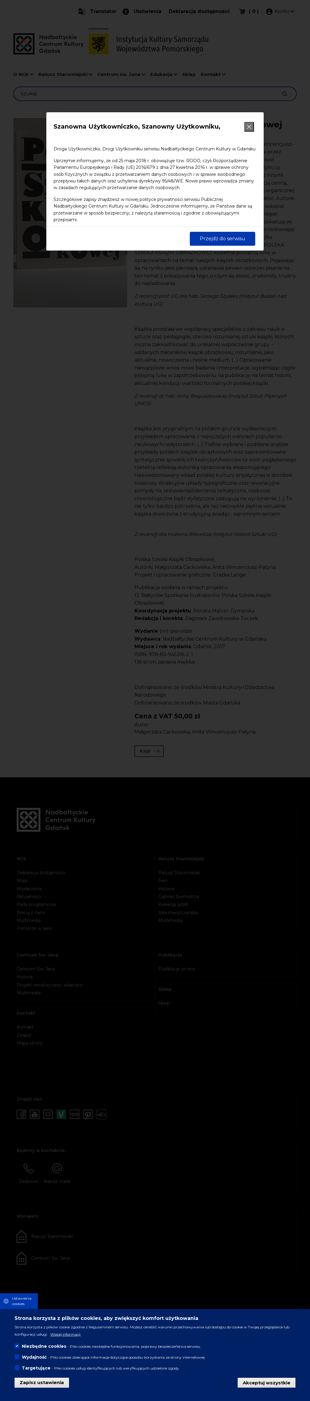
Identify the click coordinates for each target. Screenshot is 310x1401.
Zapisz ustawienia (42, 1382)
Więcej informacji (65, 1334)
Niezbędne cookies (44, 1346)
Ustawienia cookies (21, 1301)
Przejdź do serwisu (222, 238)
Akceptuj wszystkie (266, 1382)
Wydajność (34, 1357)
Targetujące (36, 1368)
